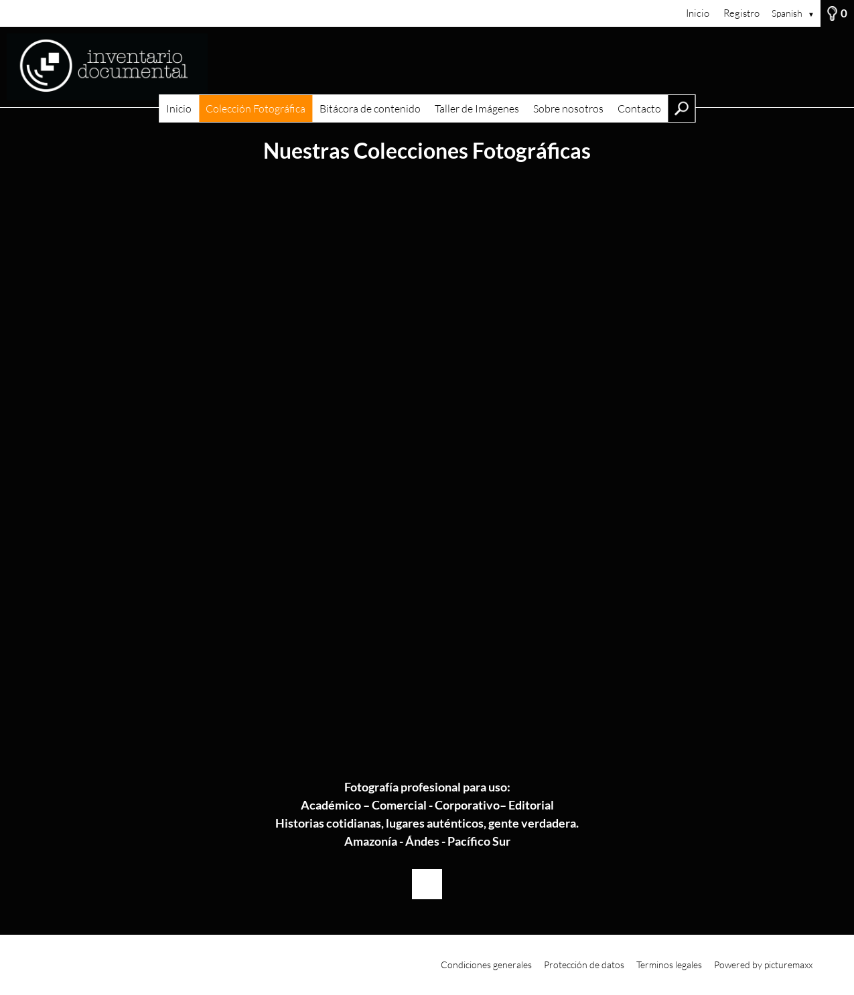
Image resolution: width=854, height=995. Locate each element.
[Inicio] (427, 67)
